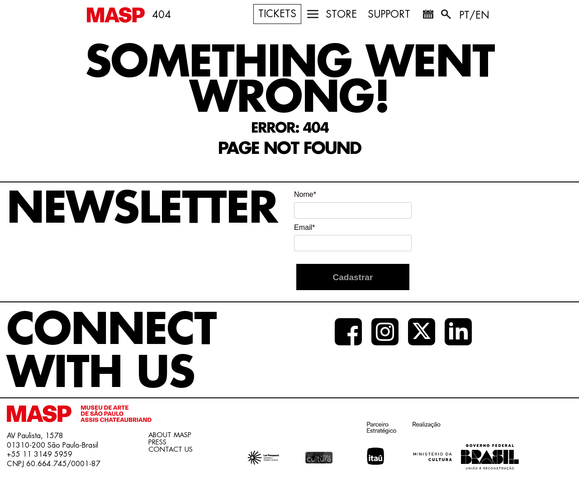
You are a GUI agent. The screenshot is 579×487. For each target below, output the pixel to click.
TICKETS (277, 14)
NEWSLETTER (142, 208)
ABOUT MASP (169, 435)
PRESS (157, 442)
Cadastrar (353, 277)
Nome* (305, 194)
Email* (304, 227)
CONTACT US (170, 449)
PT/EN (474, 15)
